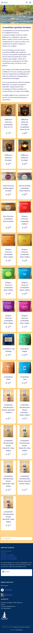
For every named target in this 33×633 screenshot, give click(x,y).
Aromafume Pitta (8, 378)
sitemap (15, 627)
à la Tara (5, 572)
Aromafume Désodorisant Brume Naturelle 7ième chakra (8, 517)
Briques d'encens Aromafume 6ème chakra (8, 319)
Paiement (3, 553)
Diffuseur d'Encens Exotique (8, 157)
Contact (3, 21)
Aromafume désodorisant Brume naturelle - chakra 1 (8, 408)
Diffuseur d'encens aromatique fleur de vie (8, 123)
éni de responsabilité (8, 555)
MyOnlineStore (19, 629)
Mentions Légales (14, 19)
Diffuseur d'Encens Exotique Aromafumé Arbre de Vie (24, 124)
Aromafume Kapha (24, 350)
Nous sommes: (13, 21)
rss (19, 627)
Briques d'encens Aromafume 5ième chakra (25, 286)
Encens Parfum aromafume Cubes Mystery (24, 188)
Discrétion (25, 19)
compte (21, 21)
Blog (27, 21)
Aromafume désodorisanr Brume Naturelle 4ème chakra (25, 446)
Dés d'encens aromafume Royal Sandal (8, 218)
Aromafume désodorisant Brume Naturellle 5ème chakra (8, 481)
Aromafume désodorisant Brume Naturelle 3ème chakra (8, 446)
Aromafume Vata (24, 378)
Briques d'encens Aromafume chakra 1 (24, 220)
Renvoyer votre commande (9, 558)
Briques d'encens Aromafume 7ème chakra (24, 319)
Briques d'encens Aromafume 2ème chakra (8, 253)
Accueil (3, 16)
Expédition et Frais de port (16, 16)
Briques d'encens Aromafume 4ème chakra (8, 286)
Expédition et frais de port (9, 557)
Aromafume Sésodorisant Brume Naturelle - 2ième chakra (25, 410)
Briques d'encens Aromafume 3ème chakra (25, 253)
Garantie (4, 19)
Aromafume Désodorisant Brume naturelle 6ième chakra (24, 480)
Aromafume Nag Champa (8, 350)
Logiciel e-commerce (25, 627)
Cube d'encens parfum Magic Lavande (8, 188)
